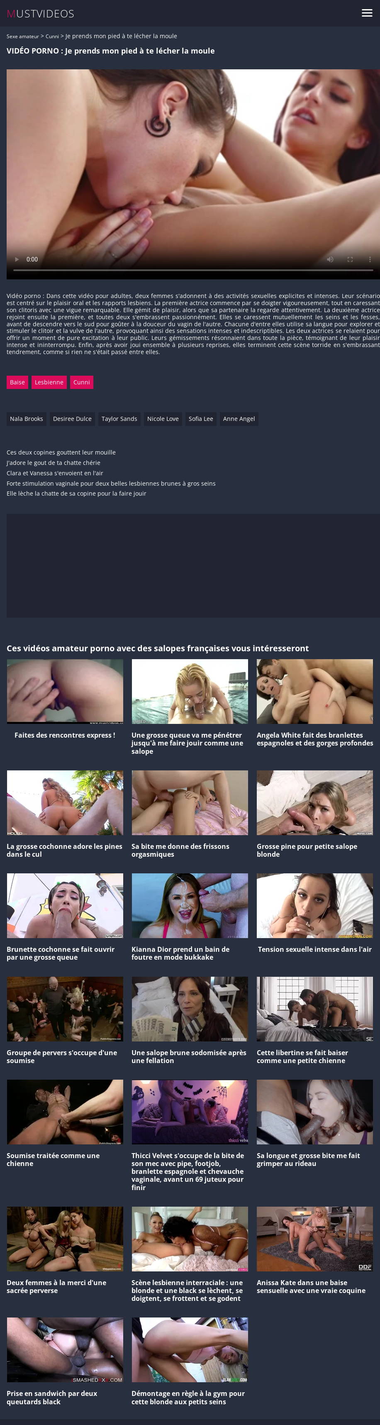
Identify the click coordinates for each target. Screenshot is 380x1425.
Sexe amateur (23, 36)
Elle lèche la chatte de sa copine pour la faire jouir (76, 493)
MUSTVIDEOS (41, 13)
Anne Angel (239, 419)
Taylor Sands (119, 419)
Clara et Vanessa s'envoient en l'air (55, 473)
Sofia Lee (201, 419)
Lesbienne (49, 382)
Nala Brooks (26, 419)
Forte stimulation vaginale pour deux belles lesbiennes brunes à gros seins (111, 483)
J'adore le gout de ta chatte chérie (53, 463)
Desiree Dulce (72, 419)
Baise (17, 382)
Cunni (52, 36)
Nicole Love (163, 419)
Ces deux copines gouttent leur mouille (61, 452)
